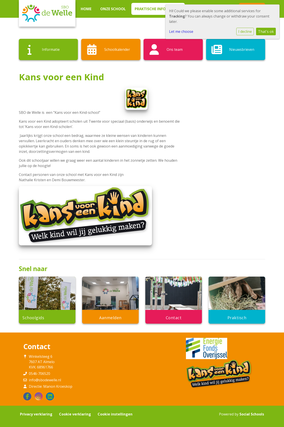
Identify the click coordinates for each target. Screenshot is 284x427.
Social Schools (251, 414)
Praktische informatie (157, 8)
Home (86, 8)
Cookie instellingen (115, 414)
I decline (245, 31)
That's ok (266, 31)
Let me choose (181, 31)
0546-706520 (39, 373)
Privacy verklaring (36, 414)
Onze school (113, 8)
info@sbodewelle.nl (45, 380)
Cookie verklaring (75, 414)
